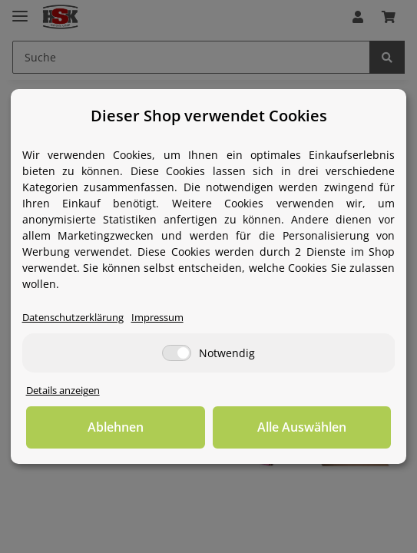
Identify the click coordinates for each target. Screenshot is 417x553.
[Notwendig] (176, 353)
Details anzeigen (63, 390)
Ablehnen (116, 427)
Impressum (157, 317)
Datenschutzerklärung (73, 317)
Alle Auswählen (301, 427)
